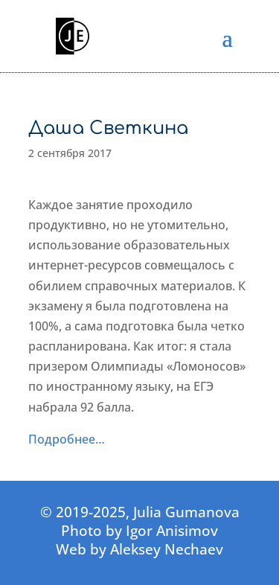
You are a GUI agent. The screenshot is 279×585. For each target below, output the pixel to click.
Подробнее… (66, 439)
